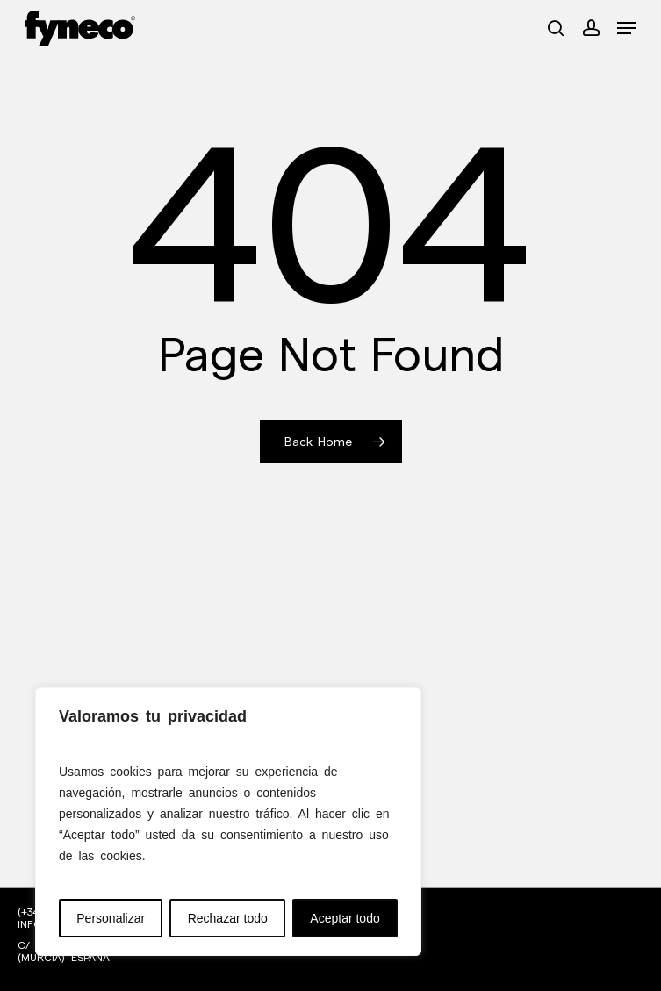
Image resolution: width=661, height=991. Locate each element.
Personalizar (110, 918)
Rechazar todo (228, 918)
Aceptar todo (344, 918)
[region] (228, 821)
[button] (626, 28)
